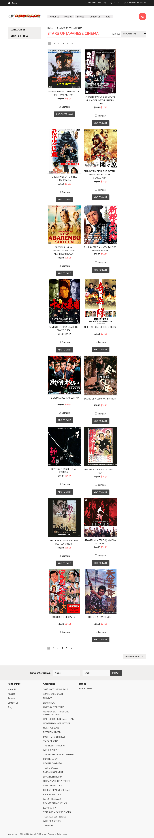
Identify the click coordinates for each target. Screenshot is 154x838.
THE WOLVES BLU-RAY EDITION (63, 397)
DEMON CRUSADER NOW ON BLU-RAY (100, 471)
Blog (108, 16)
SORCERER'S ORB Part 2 (63, 617)
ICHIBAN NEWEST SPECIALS (56, 790)
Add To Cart (100, 123)
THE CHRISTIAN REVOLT (100, 617)
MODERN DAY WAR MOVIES (56, 723)
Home (50, 28)
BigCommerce (62, 834)
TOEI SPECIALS (50, 767)
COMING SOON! (50, 758)
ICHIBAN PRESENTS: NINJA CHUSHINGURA (64, 178)
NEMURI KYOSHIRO (52, 763)
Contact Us (95, 16)
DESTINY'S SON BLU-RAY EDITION (63, 471)
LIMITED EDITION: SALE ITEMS (58, 718)
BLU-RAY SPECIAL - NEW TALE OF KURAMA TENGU (100, 249)
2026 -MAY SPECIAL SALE (55, 689)
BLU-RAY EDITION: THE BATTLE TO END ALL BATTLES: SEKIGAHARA (100, 174)
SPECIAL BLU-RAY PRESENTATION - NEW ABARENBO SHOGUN (64, 250)
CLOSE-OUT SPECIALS (53, 707)
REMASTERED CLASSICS (55, 803)
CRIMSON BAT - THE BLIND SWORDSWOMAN (56, 713)
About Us (54, 16)
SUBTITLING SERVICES (54, 736)
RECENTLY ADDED (52, 732)
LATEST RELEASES (52, 798)
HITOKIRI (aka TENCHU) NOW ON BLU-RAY (100, 542)
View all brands (86, 688)
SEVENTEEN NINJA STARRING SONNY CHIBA (63, 329)
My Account (114, 3)
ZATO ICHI (48, 825)
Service (80, 16)
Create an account (138, 3)
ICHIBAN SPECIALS (52, 794)
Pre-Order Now (64, 114)
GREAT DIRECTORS (52, 785)
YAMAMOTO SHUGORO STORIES (58, 754)
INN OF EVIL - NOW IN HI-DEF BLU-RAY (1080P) (64, 542)
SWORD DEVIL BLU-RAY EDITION (100, 398)
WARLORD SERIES (52, 821)
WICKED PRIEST (51, 750)
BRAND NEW (49, 702)
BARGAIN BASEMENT (53, 772)
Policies (68, 16)
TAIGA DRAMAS (50, 741)
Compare (66, 106)
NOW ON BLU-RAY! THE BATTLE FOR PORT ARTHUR (63, 93)
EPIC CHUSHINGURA (52, 776)
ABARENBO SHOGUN (53, 693)
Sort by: (116, 33)
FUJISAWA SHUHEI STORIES (56, 781)
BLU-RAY (47, 698)
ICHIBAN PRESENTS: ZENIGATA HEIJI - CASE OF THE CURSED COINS (100, 100)
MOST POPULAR (51, 727)
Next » (75, 648)
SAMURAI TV (49, 807)
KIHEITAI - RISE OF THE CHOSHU (100, 327)
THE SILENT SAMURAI (54, 745)
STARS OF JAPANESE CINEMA (57, 812)
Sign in (125, 3)
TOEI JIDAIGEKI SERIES (54, 816)
